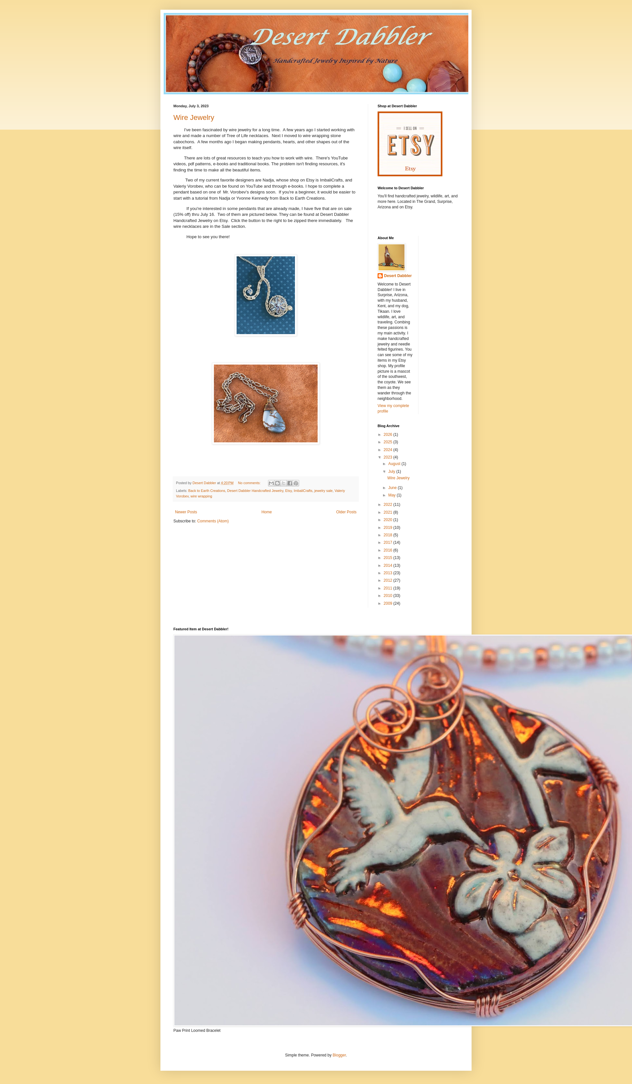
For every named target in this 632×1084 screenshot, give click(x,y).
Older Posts (346, 512)
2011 (388, 588)
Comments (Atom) (212, 521)
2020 (388, 520)
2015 (388, 557)
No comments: (250, 483)
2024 (388, 450)
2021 (388, 512)
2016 (388, 550)
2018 (388, 535)
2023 (388, 457)
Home (267, 512)
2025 (388, 442)
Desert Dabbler (398, 276)
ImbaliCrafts (303, 491)
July (392, 471)
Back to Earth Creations (206, 491)
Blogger (339, 1055)
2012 (388, 580)
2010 (388, 595)
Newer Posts (186, 512)
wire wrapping (201, 496)
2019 (388, 527)
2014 (388, 565)
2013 (388, 573)
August (395, 463)
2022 (388, 504)
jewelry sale (323, 491)
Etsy (288, 491)
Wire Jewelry (193, 117)
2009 (388, 603)
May (392, 495)
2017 (388, 542)
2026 (388, 434)
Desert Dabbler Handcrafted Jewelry (255, 491)
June (393, 487)
